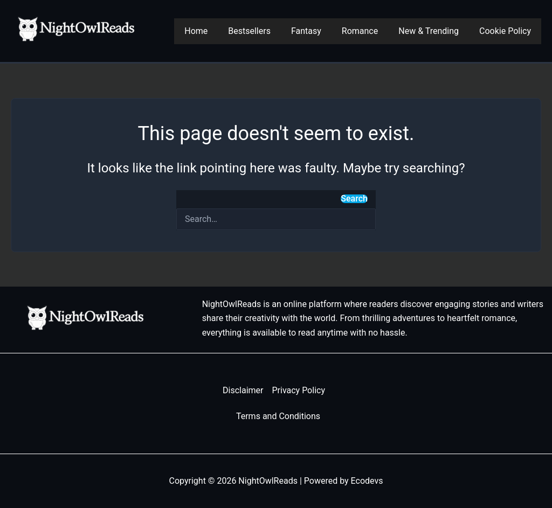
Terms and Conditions (278, 416)
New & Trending (433, 31)
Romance (368, 31)
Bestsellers (264, 31)
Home (213, 31)
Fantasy (317, 31)
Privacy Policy (298, 390)
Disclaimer (243, 390)
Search (354, 198)
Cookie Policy (507, 31)
